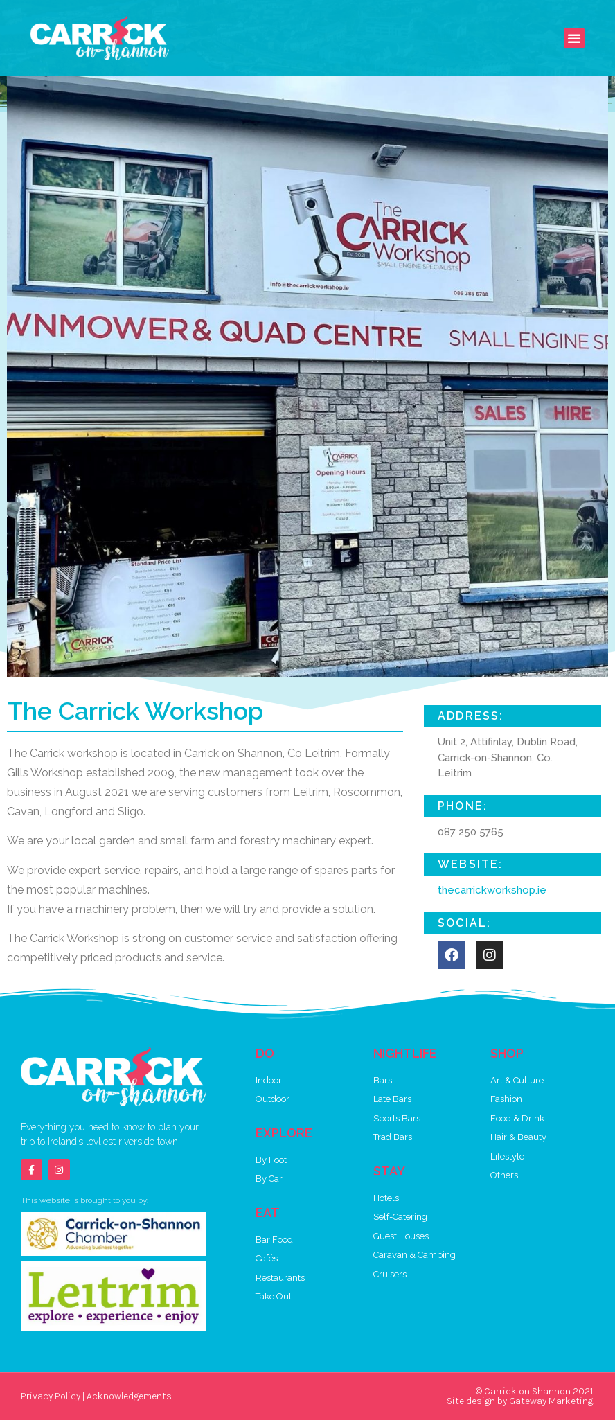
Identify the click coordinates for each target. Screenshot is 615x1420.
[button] (574, 38)
